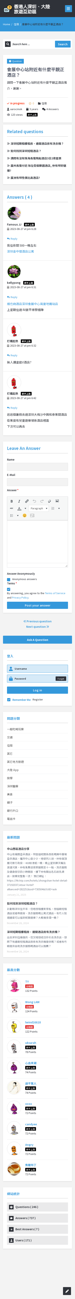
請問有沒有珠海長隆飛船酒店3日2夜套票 (34, 158)
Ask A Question (37, 640)
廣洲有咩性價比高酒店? (23, 178)
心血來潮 (30, 1063)
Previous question (38, 621)
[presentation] (11, 501)
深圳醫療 (12, 786)
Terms (12, 583)
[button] (11, 501)
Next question (37, 627)
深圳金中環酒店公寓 (20, 251)
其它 (10, 754)
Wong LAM (32, 1002)
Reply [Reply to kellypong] (12, 297)
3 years (33, 109)
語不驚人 (30, 1083)
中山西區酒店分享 (18, 849)
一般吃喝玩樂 (15, 729)
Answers (50, 109)
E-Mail (11, 475)
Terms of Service (55, 593)
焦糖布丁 (30, 1165)
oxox (28, 1104)
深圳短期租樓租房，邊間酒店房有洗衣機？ (35, 143)
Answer (12, 490)
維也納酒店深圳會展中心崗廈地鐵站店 (32, 304)
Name (10, 459)
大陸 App (13, 770)
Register (38, 699)
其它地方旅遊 (15, 762)
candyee (31, 1124)
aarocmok (14, 109)
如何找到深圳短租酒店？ (24, 151)
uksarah (30, 1043)
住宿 (16, 24)
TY (27, 981)
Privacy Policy (20, 597)
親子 (10, 802)
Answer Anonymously (21, 573)
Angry (29, 1145)
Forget (61, 678)
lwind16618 (33, 1022)
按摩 (10, 778)
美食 (10, 794)
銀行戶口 (12, 811)
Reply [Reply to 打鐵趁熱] (12, 355)
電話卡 (11, 819)
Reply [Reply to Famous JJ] (12, 238)
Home (6, 24)
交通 (10, 737)
